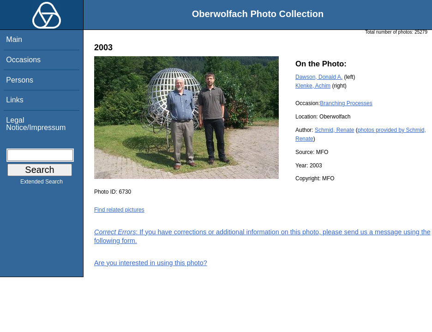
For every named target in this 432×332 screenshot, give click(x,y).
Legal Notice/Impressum (36, 123)
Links (14, 100)
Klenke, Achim (312, 86)
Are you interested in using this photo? (150, 263)
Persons (19, 80)
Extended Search (41, 183)
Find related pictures (119, 210)
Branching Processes (346, 103)
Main (14, 39)
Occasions (23, 60)
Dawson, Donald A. (318, 77)
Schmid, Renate (334, 130)
